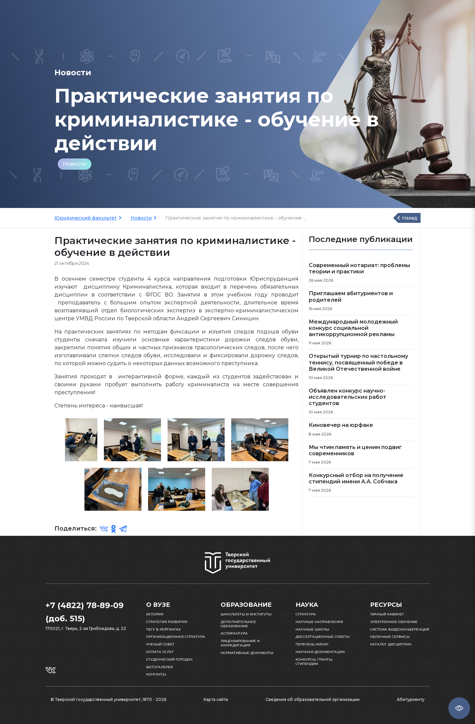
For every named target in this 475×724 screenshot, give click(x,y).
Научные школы (312, 629)
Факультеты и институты (246, 614)
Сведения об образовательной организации (313, 699)
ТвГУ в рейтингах (163, 629)
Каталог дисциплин (390, 644)
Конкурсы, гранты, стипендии (314, 661)
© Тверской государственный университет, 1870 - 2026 (108, 699)
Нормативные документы (247, 653)
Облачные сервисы (390, 637)
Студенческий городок (169, 659)
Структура (306, 614)
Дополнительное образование (238, 624)
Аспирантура (234, 633)
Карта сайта (216, 699)
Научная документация (320, 652)
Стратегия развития (166, 622)
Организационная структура (175, 637)
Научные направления (319, 622)
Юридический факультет (85, 218)
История (154, 614)
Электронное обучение (394, 622)
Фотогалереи (159, 667)
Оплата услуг (160, 652)
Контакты (156, 674)
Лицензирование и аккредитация (240, 643)
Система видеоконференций (399, 629)
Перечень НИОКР (312, 644)
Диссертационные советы (323, 637)
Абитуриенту (411, 699)
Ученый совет (160, 644)
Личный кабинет (387, 614)
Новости (74, 164)
